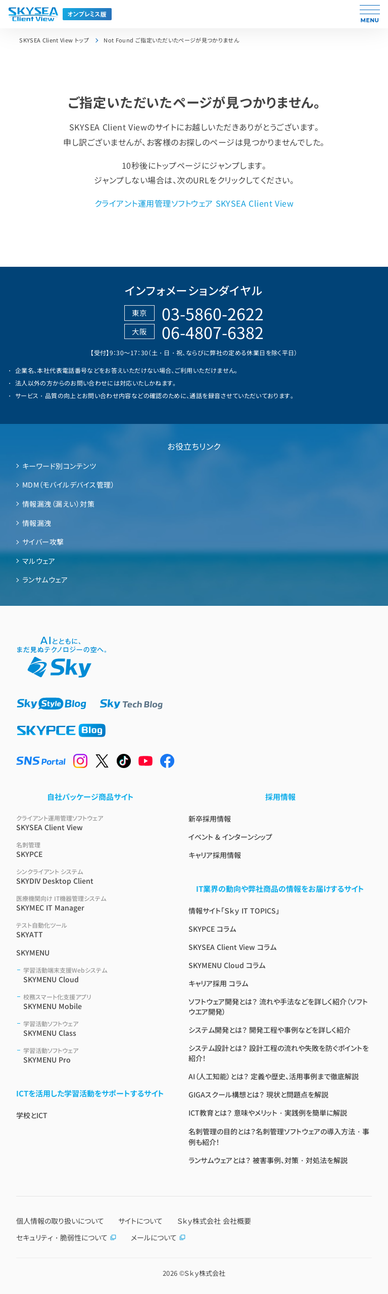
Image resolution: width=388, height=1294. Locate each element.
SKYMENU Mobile (93, 1001)
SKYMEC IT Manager (90, 903)
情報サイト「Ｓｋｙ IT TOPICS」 (233, 910)
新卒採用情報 (209, 818)
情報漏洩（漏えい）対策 (58, 504)
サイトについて (140, 1221)
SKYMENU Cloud (93, 975)
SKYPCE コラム (212, 929)
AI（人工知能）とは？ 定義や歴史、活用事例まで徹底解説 (273, 1076)
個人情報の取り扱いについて (60, 1221)
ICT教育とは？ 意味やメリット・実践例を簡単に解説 (267, 1113)
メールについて (158, 1237)
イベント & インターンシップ (230, 837)
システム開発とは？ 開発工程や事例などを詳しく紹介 (269, 1030)
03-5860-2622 (213, 313)
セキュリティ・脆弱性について (66, 1237)
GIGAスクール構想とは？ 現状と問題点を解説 (258, 1094)
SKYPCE (90, 849)
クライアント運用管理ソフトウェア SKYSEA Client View (194, 203)
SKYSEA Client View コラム (232, 947)
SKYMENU (33, 952)
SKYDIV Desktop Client (90, 876)
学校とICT (31, 1115)
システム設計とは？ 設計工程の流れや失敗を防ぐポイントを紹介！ (278, 1053)
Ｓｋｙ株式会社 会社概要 (214, 1221)
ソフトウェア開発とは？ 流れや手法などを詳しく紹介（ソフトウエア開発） (278, 1006)
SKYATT (90, 930)
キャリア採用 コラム (218, 983)
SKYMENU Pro (93, 1055)
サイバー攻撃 (43, 542)
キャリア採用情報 (214, 855)
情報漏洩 (37, 523)
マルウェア (38, 561)
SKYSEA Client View (90, 822)
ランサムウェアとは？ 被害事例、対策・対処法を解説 (268, 1160)
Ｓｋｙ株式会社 (204, 1273)
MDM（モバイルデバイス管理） (68, 485)
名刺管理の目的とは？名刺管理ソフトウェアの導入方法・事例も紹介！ (278, 1136)
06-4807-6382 (213, 332)
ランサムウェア (45, 579)
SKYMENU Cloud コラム (226, 965)
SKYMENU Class (93, 1028)
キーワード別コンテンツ (59, 466)
